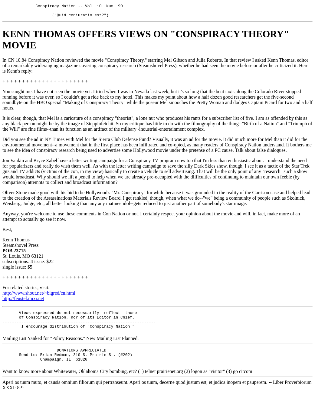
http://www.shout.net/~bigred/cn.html (38, 295)
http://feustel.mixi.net (23, 301)
